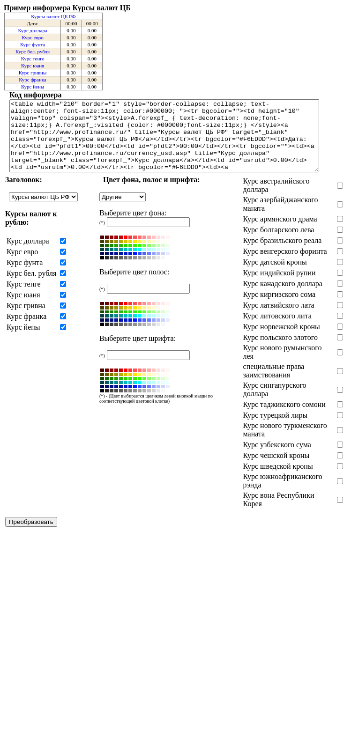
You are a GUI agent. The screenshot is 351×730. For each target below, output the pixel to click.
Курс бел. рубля (32, 51)
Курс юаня (32, 65)
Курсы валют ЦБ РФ (53, 16)
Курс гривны (33, 72)
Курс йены (32, 86)
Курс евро (33, 37)
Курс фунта (32, 44)
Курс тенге (33, 58)
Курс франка (32, 79)
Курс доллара (32, 30)
